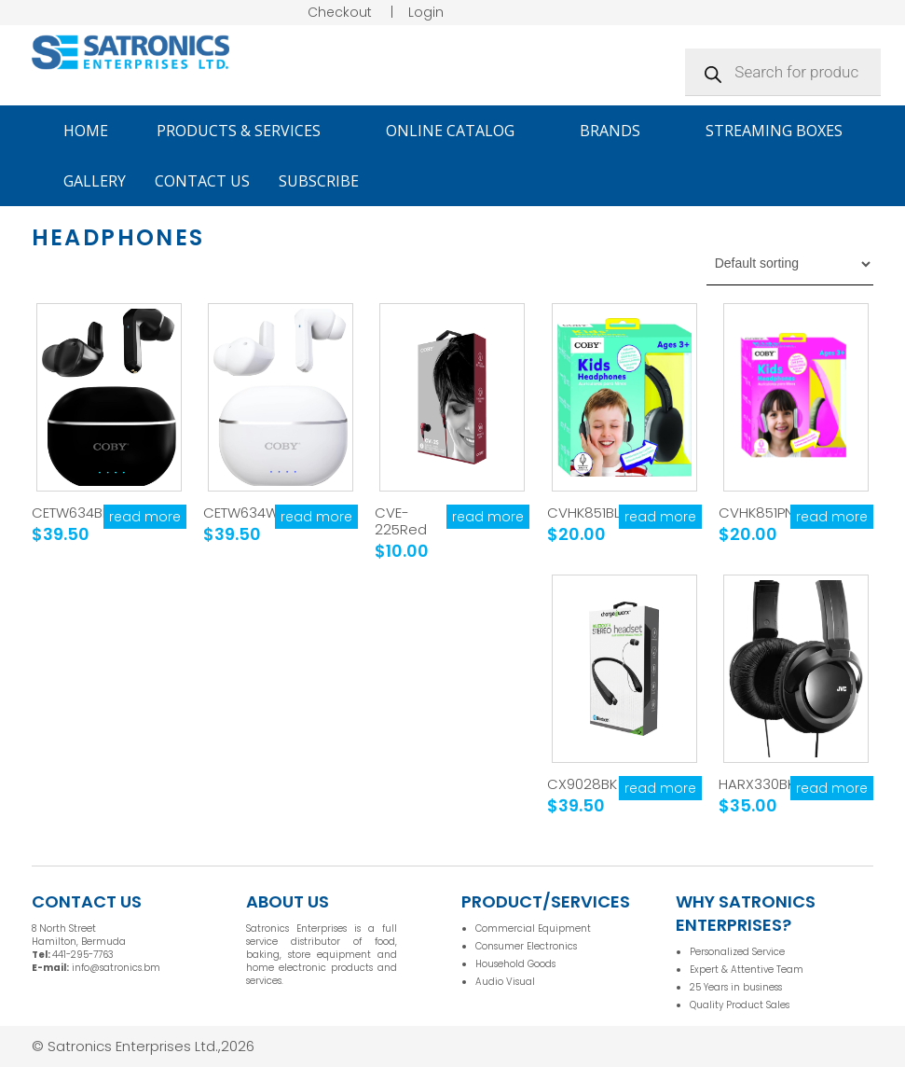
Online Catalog (458, 130)
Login (426, 12)
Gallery (94, 181)
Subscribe (319, 181)
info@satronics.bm (116, 968)
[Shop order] (789, 263)
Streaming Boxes (774, 130)
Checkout (340, 12)
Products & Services (247, 130)
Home (85, 130)
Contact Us (202, 181)
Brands (618, 130)
